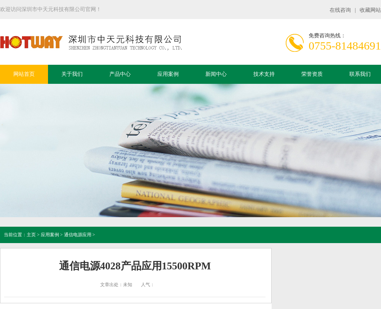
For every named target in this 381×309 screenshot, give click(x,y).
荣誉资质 (312, 74)
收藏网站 (370, 10)
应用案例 (168, 74)
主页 (31, 234)
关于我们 (72, 74)
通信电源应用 (77, 234)
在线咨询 (340, 10)
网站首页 (24, 74)
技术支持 (264, 74)
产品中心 (120, 74)
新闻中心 (216, 74)
